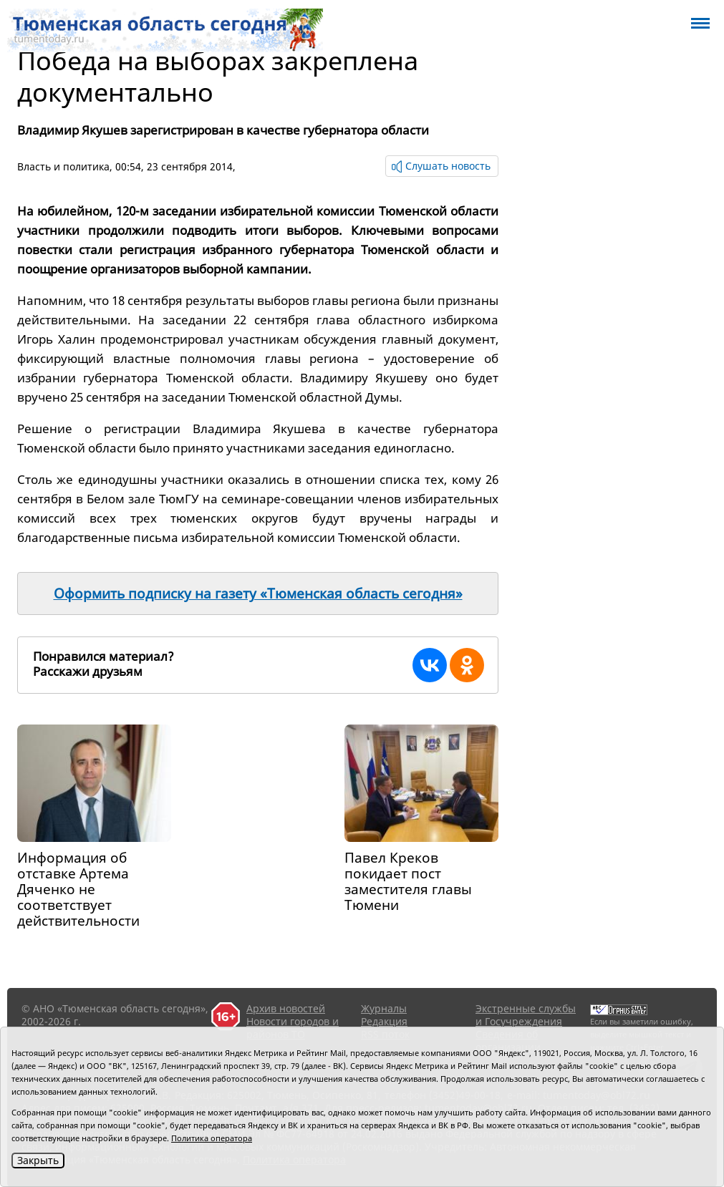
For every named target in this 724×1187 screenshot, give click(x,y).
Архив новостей (285, 1008)
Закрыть (38, 1160)
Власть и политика (63, 166)
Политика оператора (211, 1138)
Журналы (384, 1008)
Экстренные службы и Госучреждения (526, 1015)
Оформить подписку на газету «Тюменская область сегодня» (258, 593)
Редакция (384, 1021)
